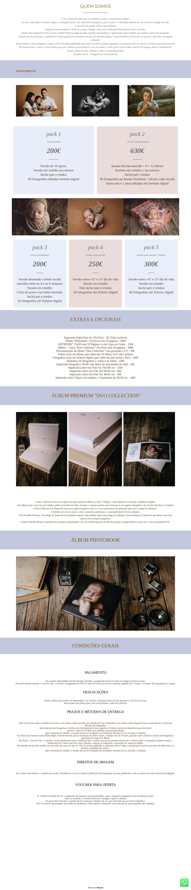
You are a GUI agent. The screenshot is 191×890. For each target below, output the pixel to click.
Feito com (95, 888)
